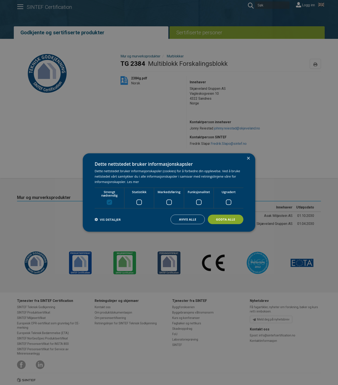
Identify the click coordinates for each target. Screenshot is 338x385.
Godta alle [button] (225, 219)
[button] (108, 219)
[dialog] (169, 192)
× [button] (248, 158)
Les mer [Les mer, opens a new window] (133, 181)
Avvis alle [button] (187, 219)
